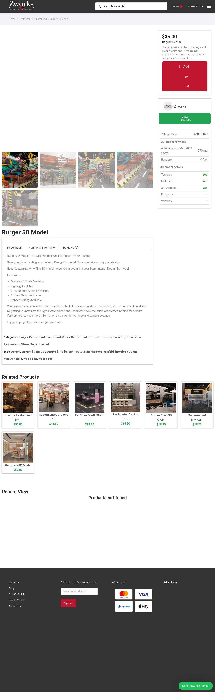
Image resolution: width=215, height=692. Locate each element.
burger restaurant (77, 317)
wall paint (30, 325)
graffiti (109, 317)
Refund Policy (89, 690)
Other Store (97, 303)
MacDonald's (13, 325)
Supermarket (39, 310)
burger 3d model (33, 317)
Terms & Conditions (58, 690)
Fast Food (53, 303)
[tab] (14, 213)
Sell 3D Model (16, 560)
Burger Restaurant (31, 303)
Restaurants (116, 303)
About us (14, 548)
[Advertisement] (107, 497)
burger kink (55, 317)
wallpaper (45, 325)
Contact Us (15, 572)
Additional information (42, 213)
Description (14, 213)
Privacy (75, 690)
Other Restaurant (74, 303)
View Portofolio (184, 118)
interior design (126, 317)
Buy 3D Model (16, 566)
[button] (184, 76)
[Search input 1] (134, 6)
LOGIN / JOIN (194, 6)
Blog (11, 554)
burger (15, 317)
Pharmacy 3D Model (18, 431)
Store (25, 310)
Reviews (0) (70, 213)
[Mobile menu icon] (208, 6)
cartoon (97, 317)
